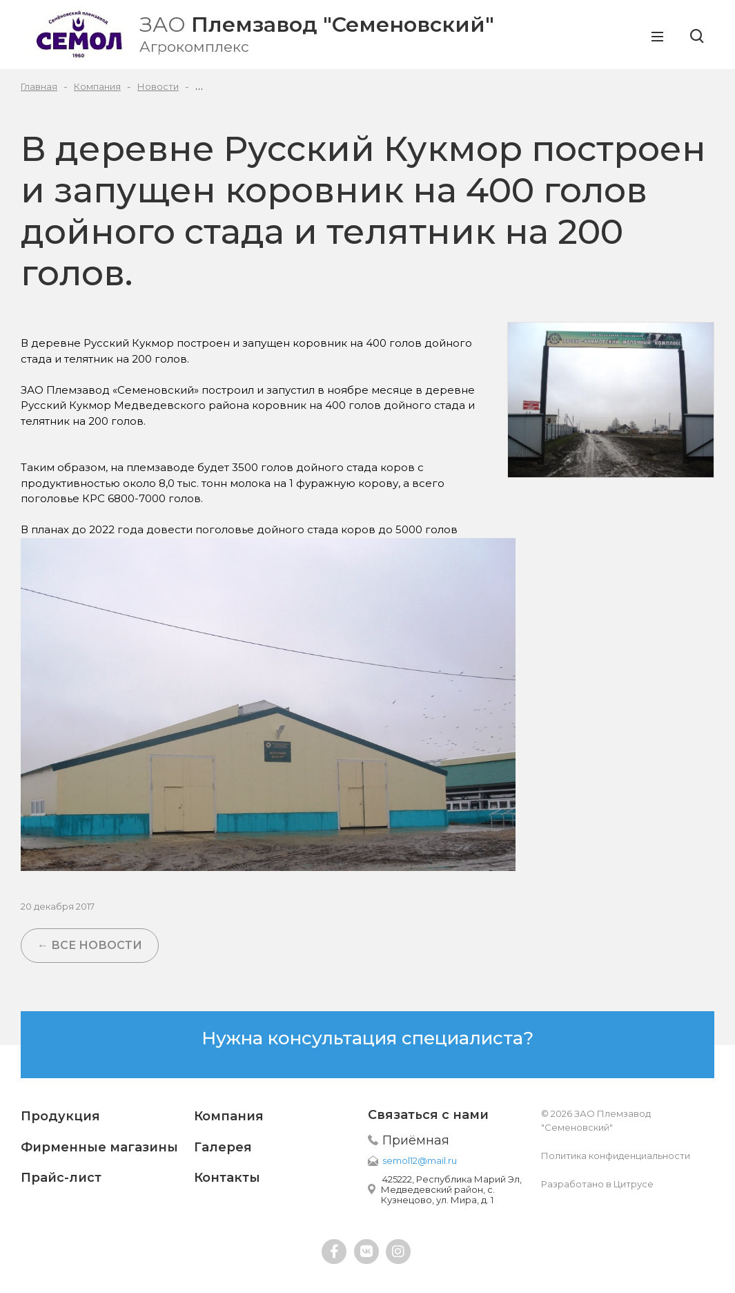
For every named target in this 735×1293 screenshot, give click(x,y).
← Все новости (89, 945)
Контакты (227, 1177)
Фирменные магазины (99, 1147)
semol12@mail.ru (419, 1160)
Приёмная (415, 1140)
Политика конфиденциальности (615, 1155)
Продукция (60, 1116)
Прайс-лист (61, 1177)
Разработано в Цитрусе (597, 1183)
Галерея (223, 1147)
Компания (229, 1116)
